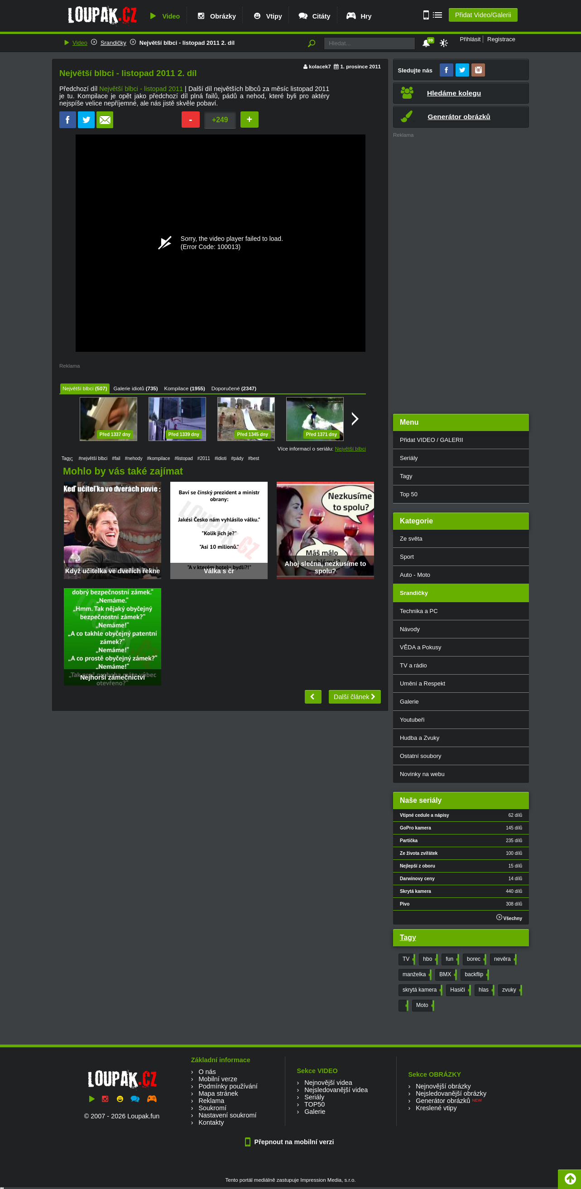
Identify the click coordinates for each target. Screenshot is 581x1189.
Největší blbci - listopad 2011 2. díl (187, 42)
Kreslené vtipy (436, 1108)
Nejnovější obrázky (443, 1086)
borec (476, 959)
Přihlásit (470, 39)
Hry (358, 16)
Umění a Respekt (422, 683)
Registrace (501, 39)
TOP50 (314, 1104)
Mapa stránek (218, 1093)
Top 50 (409, 494)
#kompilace (158, 458)
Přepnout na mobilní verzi (290, 1142)
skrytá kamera (422, 990)
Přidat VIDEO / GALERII (431, 439)
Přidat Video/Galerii (483, 15)
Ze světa (411, 538)
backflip (476, 974)
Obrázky (215, 16)
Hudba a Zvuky (419, 737)
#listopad (184, 458)
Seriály (409, 458)
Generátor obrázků (443, 1100)
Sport (407, 556)
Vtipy (266, 16)
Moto (424, 1005)
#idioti (220, 458)
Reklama (211, 1100)
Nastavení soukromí (227, 1115)
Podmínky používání (227, 1086)
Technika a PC (419, 611)
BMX (447, 974)
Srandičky (113, 42)
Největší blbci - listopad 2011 (141, 88)
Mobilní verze (217, 1079)
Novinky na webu (422, 774)
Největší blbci (77, 388)
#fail (116, 458)
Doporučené (225, 388)
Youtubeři (412, 719)
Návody (410, 629)
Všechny (509, 917)
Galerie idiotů (129, 388)
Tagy (406, 476)
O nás (207, 1071)
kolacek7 (320, 66)
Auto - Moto (415, 574)
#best (253, 458)
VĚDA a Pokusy (420, 647)
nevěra (504, 959)
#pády (237, 458)
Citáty (314, 16)
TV (408, 959)
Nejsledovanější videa (336, 1089)
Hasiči (459, 990)
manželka (416, 974)
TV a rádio (413, 665)
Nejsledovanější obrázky (451, 1093)
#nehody (134, 458)
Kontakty (211, 1122)
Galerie (409, 701)
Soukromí (212, 1108)
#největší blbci (92, 458)
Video (163, 16)
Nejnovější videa (328, 1082)
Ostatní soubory (420, 756)
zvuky (511, 990)
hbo (429, 959)
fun (451, 959)
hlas (486, 990)
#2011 (203, 458)
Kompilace (176, 388)
